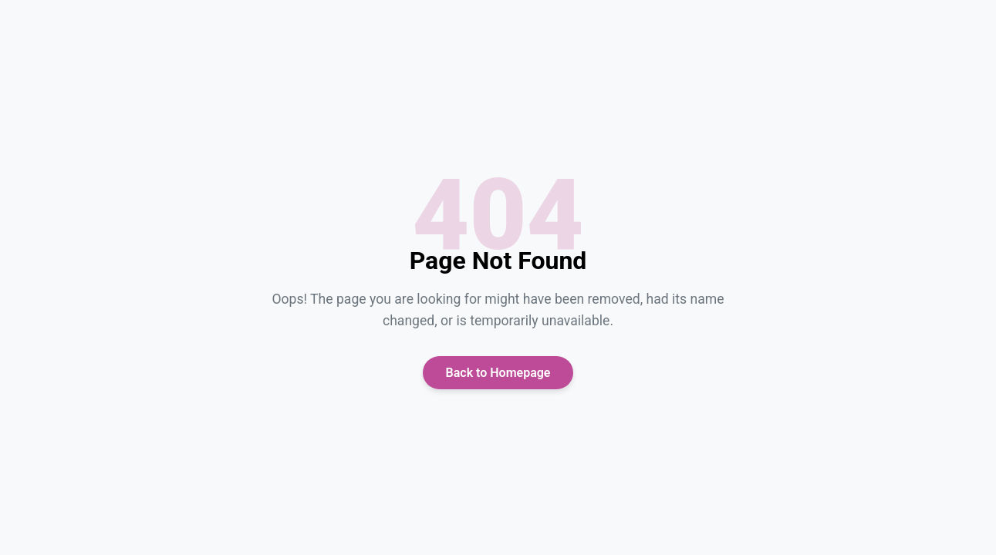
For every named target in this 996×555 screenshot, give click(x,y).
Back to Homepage (498, 372)
